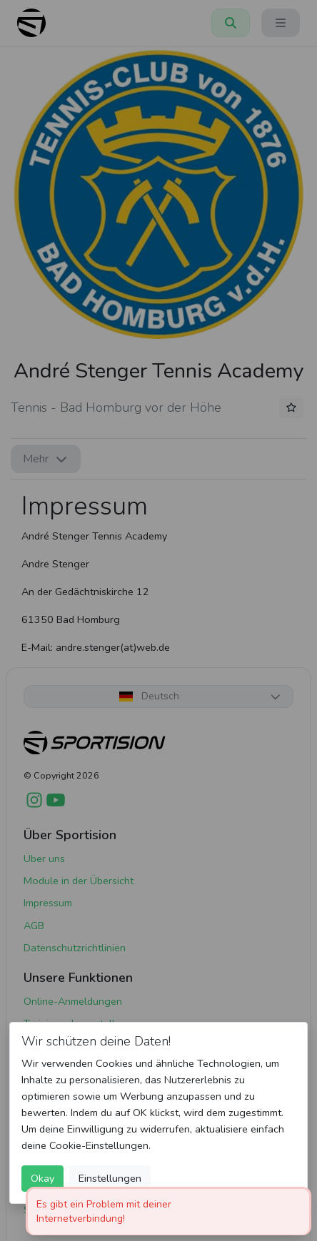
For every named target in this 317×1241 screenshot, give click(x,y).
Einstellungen (110, 1178)
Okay (42, 1178)
